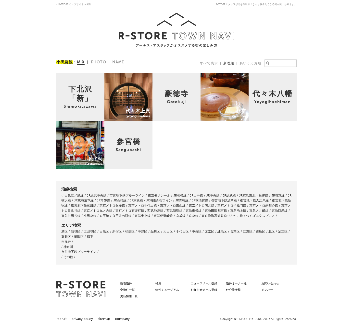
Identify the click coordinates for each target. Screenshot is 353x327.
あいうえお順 (250, 63)
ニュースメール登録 (204, 283)
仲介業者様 (233, 290)
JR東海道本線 (84, 200)
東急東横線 (194, 210)
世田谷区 (90, 231)
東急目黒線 (280, 210)
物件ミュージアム (167, 290)
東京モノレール (159, 195)
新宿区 (117, 231)
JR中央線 (212, 195)
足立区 (283, 231)
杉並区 (130, 231)
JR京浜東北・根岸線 (253, 195)
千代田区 (182, 231)
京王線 (104, 216)
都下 (90, 236)
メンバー (267, 290)
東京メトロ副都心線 (263, 205)
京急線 (193, 216)
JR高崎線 (119, 200)
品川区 (155, 231)
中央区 (197, 231)
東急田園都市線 (216, 210)
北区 (271, 231)
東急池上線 (238, 210)
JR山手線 (196, 195)
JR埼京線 (278, 195)
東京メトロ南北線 (201, 205)
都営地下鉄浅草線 (224, 200)
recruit (61, 319)
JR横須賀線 (200, 200)
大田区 (168, 231)
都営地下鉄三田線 (83, 205)
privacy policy (82, 319)
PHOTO (98, 62)
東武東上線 (143, 216)
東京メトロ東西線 (173, 205)
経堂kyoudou (211, 75)
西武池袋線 (155, 210)
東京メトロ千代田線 (142, 205)
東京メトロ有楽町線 (129, 210)
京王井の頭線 (121, 216)
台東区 (235, 231)
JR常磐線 (103, 200)
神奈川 (68, 247)
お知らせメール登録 (204, 290)
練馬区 (222, 231)
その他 (68, 257)
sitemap (104, 319)
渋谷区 (75, 231)
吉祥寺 (66, 242)
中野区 (142, 231)
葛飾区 (66, 236)
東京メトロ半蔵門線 (231, 205)
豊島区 (260, 231)
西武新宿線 (174, 210)
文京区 (209, 231)
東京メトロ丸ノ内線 (98, 210)
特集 (158, 283)
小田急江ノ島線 (72, 195)
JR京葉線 (136, 200)
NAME (118, 62)
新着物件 (126, 283)
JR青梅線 (182, 200)
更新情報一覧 (129, 296)
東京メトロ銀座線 (112, 205)
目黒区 (104, 231)
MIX (81, 62)
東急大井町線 (258, 210)
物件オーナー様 (236, 283)
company (122, 319)
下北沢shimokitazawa (72, 123)
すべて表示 (209, 63)
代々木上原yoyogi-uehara (124, 75)
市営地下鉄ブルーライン (127, 195)
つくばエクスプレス (260, 216)
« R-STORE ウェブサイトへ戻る (73, 4)
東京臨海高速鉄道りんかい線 (222, 216)
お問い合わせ (270, 283)
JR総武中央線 (96, 195)
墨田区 (79, 236)
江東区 (247, 231)
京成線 (181, 216)
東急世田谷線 (70, 216)
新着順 (228, 63)
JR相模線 (180, 195)
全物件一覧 (127, 290)
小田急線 (90, 216)
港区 (64, 231)
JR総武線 (229, 195)
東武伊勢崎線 (163, 216)
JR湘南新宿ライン (159, 200)
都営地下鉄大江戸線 (254, 200)
